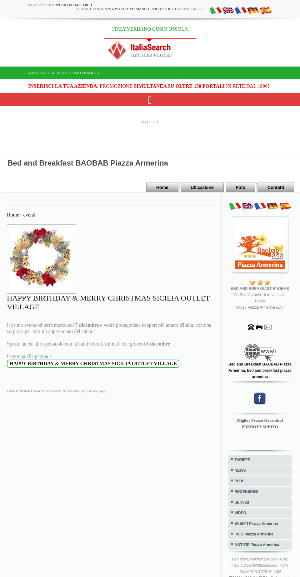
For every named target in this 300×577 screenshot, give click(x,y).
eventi (29, 214)
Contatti (276, 187)
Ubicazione (202, 187)
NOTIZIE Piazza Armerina (257, 545)
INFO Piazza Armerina (254, 534)
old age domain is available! (140, 9)
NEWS (240, 470)
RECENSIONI (246, 492)
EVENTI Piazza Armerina (256, 523)
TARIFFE (242, 460)
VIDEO (240, 513)
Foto (240, 187)
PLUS (240, 481)
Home (162, 187)
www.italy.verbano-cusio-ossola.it (64, 73)
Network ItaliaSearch (70, 5)
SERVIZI (242, 502)
